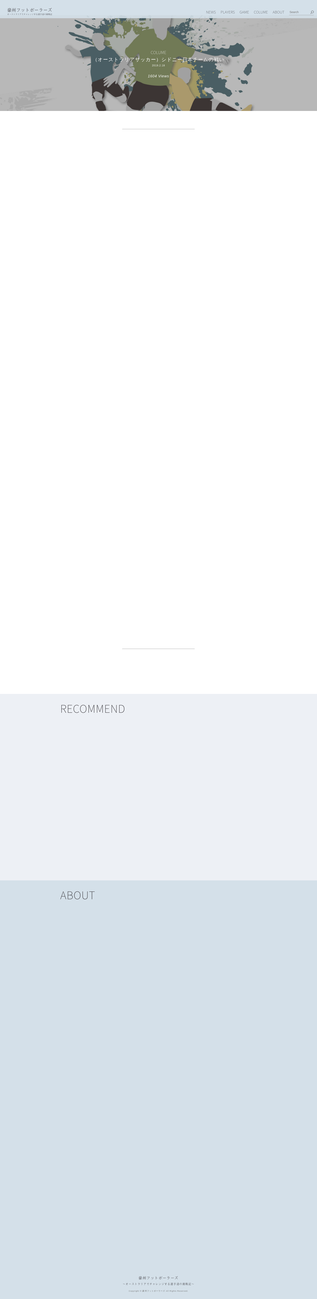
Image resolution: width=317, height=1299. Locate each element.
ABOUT (278, 11)
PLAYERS (228, 11)
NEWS (211, 11)
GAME (244, 11)
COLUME (261, 11)
